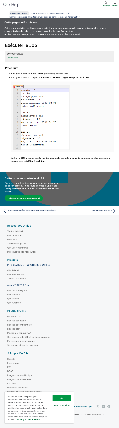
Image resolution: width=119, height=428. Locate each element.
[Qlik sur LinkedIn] (103, 406)
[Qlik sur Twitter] (98, 406)
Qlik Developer (14, 235)
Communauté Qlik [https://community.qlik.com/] (82, 406)
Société (11, 359)
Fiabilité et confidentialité (20, 324)
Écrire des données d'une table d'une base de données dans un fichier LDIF (44, 17)
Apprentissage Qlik (17, 243)
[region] (39, 407)
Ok (61, 398)
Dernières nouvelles (17, 387)
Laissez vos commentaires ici (24, 198)
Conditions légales (92, 414)
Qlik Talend (13, 270)
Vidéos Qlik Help (15, 231)
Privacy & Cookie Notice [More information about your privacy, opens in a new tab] (28, 419)
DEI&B (10, 371)
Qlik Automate (14, 302)
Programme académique (19, 375)
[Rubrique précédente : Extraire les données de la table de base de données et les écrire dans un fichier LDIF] (30, 211)
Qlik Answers (14, 294)
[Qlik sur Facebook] (109, 406)
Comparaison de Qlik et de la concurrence (28, 337)
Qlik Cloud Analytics (17, 290)
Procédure (13, 57)
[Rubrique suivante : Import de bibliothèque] (89, 211)
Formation (12, 239)
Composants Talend (19, 13)
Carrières (12, 383)
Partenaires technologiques (21, 341)
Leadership (13, 363)
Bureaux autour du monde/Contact (24, 391)
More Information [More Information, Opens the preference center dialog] (62, 405)
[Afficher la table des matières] (6, 13)
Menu (115, 5)
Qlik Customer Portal (17, 247)
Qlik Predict (13, 298)
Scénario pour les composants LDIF (54, 13)
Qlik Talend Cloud (16, 274)
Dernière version (73, 34)
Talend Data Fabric (16, 278)
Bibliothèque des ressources (22, 252)
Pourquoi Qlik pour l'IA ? (19, 333)
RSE (9, 367)
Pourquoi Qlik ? (14, 316)
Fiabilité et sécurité (17, 320)
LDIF (33, 13)
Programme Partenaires (19, 379)
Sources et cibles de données (22, 345)
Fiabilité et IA (13, 329)
